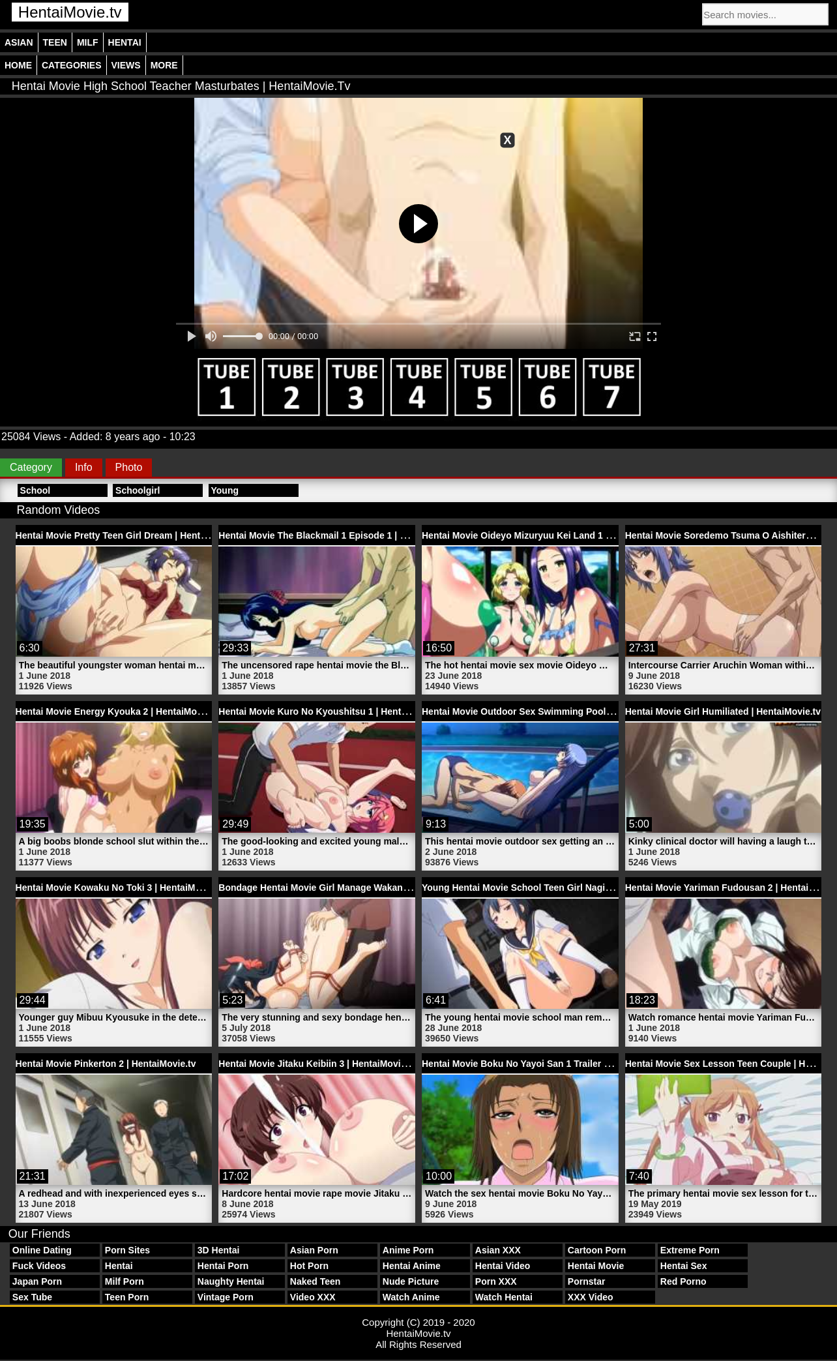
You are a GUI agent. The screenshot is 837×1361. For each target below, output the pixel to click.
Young (225, 490)
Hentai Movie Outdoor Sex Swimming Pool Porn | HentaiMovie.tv (561, 711)
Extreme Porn (690, 1250)
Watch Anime (411, 1297)
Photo (129, 467)
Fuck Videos (39, 1266)
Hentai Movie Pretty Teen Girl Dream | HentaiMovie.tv (130, 535)
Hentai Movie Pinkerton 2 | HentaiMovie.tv (106, 1063)
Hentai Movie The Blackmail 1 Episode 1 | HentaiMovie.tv (341, 535)
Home (18, 65)
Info (84, 467)
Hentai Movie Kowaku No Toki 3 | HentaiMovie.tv (120, 887)
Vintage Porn (226, 1297)
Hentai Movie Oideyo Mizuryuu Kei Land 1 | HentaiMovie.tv (548, 535)
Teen (55, 42)
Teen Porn (127, 1297)
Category (31, 467)
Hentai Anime (412, 1266)
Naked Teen (315, 1281)
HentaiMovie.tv (70, 12)
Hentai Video (503, 1266)
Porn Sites (127, 1250)
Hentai (124, 42)
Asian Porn (314, 1250)
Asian (19, 42)
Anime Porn (408, 1250)
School (35, 490)
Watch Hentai (504, 1297)
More (164, 65)
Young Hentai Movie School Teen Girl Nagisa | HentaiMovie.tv (554, 887)
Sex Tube (32, 1297)
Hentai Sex (683, 1266)
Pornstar (587, 1281)
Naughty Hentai (231, 1281)
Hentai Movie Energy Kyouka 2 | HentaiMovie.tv (118, 711)
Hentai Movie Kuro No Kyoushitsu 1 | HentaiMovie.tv (331, 711)
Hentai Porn (223, 1266)
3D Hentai (219, 1250)
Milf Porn (124, 1281)
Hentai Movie (596, 1266)
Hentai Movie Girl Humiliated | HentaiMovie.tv (723, 711)
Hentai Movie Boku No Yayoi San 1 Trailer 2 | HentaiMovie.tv (551, 1063)
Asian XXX (498, 1250)
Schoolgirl (137, 490)
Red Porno (683, 1281)
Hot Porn (309, 1266)
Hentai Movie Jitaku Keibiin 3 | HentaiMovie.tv (317, 1063)
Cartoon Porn (597, 1250)
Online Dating (42, 1250)
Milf (87, 42)
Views (126, 65)
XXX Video (590, 1297)
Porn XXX (496, 1281)
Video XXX (313, 1297)
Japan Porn (37, 1281)
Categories (72, 65)
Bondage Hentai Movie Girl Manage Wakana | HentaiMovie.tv (349, 887)
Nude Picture (411, 1281)
